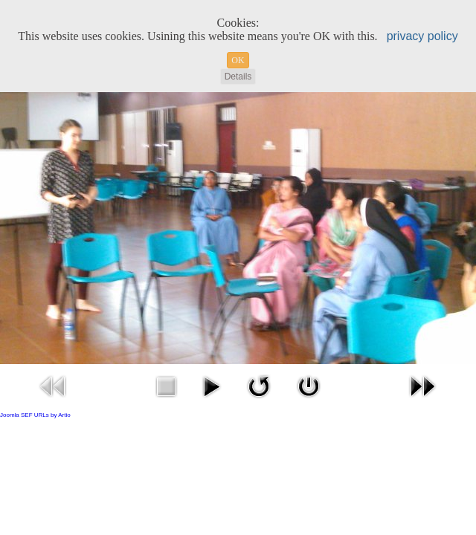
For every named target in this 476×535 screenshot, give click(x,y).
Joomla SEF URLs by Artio (35, 415)
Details (238, 76)
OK (237, 60)
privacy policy (422, 36)
